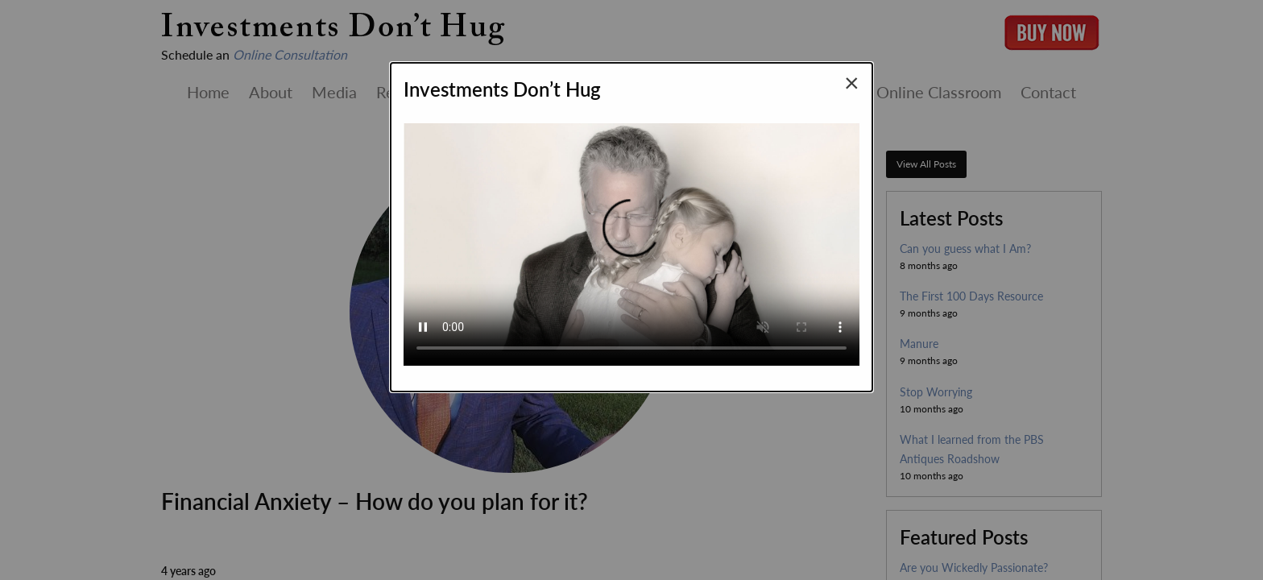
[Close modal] (851, 82)
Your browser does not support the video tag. (631, 238)
